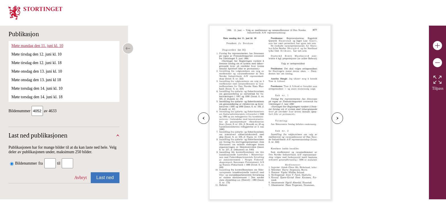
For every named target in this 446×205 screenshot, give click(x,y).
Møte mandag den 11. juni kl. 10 (37, 46)
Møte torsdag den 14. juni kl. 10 (37, 88)
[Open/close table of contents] (128, 48)
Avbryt (80, 178)
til (59, 164)
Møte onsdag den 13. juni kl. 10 (36, 71)
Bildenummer (26, 164)
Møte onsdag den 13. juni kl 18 (36, 80)
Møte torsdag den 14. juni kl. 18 (37, 97)
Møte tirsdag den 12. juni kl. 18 (36, 63)
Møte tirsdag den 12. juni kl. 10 (36, 54)
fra (40, 164)
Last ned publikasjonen (38, 137)
